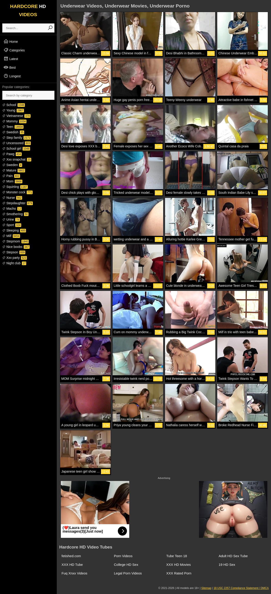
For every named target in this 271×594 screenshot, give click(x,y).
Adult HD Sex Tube (233, 556)
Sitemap (206, 588)
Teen (12, 126)
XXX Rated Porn (178, 573)
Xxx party (14, 257)
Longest (12, 75)
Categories (14, 50)
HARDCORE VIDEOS (28, 10)
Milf (11, 236)
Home (10, 41)
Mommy (14, 121)
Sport (11, 225)
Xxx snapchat (16, 159)
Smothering (15, 214)
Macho (12, 208)
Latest (10, 58)
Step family (16, 137)
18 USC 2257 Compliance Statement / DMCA (241, 588)
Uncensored (16, 143)
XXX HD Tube (72, 564)
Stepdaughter (17, 203)
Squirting (15, 187)
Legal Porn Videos (128, 573)
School (13, 105)
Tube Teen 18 (176, 556)
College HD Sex (126, 564)
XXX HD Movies (178, 564)
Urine (11, 219)
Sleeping (14, 230)
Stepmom (15, 241)
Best (9, 67)
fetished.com (71, 556)
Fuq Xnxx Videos (74, 573)
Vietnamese (16, 116)
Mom (12, 181)
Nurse (12, 197)
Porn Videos (123, 556)
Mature (13, 170)
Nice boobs (16, 247)
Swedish (13, 132)
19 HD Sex (227, 564)
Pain (11, 176)
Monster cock (17, 192)
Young (13, 110)
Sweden (12, 165)
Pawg (12, 154)
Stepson (13, 252)
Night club (14, 263)
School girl (16, 148)
